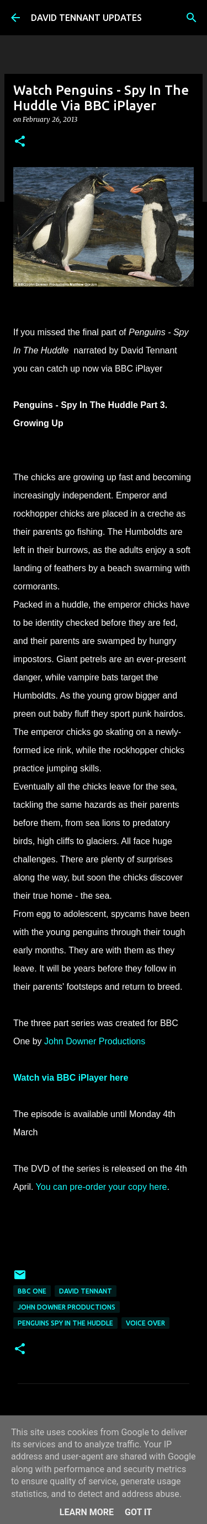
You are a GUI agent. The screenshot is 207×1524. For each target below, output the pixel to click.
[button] (19, 142)
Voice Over (145, 1323)
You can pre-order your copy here (101, 1187)
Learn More (87, 1512)
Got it (138, 1512)
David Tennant (85, 1291)
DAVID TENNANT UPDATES (86, 18)
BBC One (32, 1291)
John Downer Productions (94, 1041)
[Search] (191, 17)
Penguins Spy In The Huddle (65, 1323)
